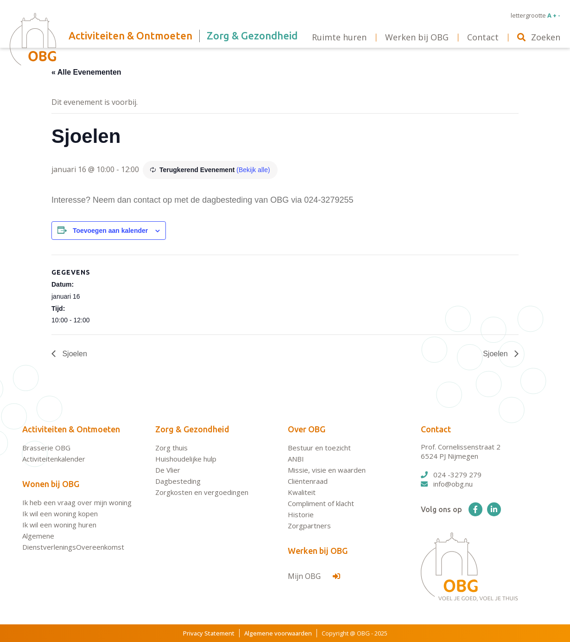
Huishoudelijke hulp (185, 458)
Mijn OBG (314, 576)
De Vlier (167, 470)
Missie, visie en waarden (327, 470)
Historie (301, 514)
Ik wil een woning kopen (60, 513)
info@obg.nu (447, 483)
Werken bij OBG (318, 550)
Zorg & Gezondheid (192, 429)
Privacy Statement (208, 633)
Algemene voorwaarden (278, 633)
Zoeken (538, 37)
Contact (436, 429)
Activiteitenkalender (53, 458)
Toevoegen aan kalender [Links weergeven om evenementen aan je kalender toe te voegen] (110, 230)
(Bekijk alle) (253, 169)
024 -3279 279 (451, 474)
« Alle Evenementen (86, 72)
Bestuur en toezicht (319, 447)
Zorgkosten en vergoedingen (201, 492)
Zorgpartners (309, 525)
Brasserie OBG (46, 447)
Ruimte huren (339, 37)
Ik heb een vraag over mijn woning (77, 502)
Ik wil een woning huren (59, 524)
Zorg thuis (171, 447)
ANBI (296, 458)
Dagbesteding (178, 481)
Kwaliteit (302, 492)
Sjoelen (73, 354)
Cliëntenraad (308, 481)
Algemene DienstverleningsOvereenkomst (73, 541)
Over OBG (306, 429)
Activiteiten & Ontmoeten (71, 429)
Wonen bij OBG (50, 483)
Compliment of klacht (321, 503)
